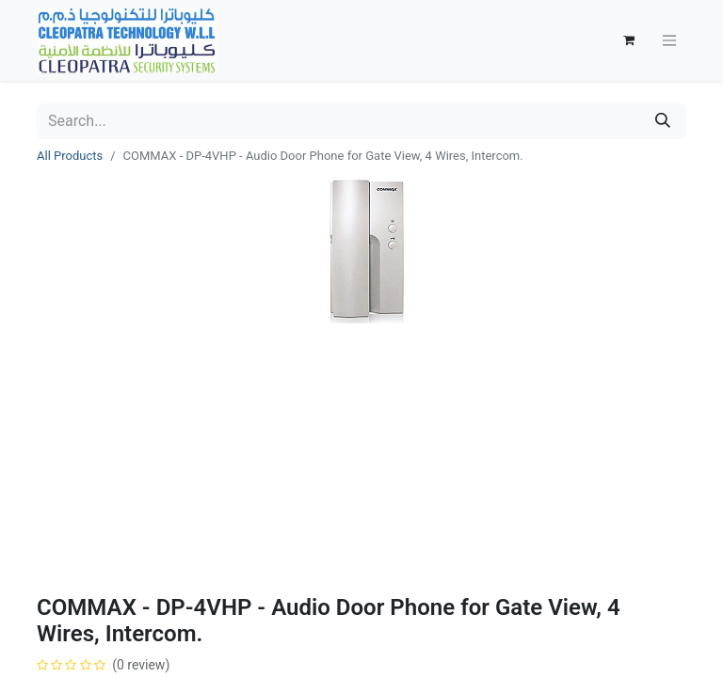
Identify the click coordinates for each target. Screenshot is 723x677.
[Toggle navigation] (669, 41)
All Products (70, 156)
